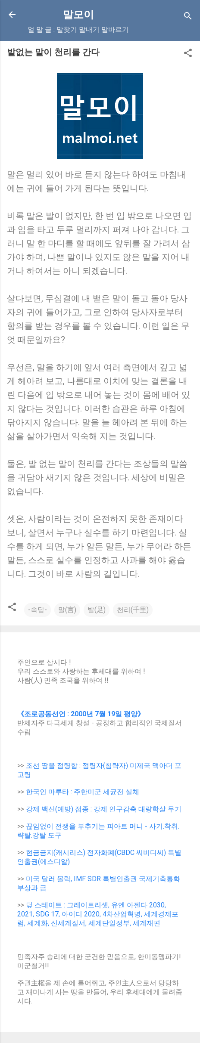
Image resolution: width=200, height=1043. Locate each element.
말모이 (78, 15)
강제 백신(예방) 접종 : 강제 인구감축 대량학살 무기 (103, 809)
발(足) (97, 610)
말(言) (67, 610)
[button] (188, 54)
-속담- (37, 610)
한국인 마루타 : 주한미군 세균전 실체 (82, 792)
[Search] (188, 17)
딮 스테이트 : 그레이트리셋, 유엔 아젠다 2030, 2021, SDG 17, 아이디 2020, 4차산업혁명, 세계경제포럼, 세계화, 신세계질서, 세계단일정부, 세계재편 (97, 914)
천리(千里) (133, 610)
